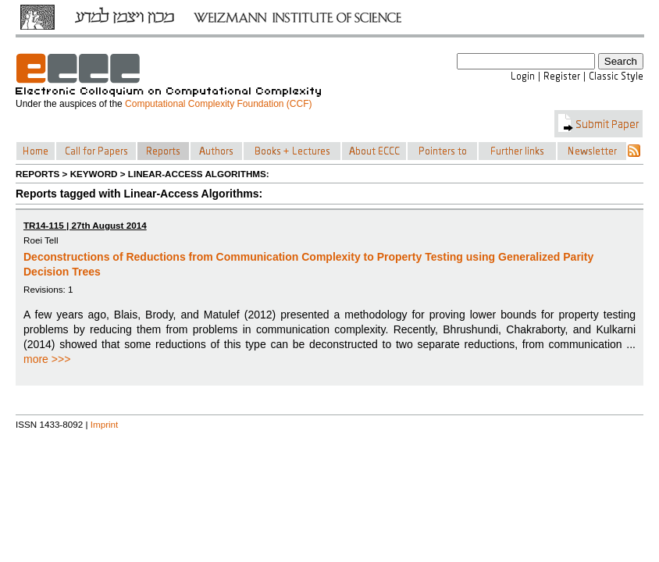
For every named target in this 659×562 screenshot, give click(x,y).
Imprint (105, 424)
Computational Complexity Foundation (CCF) (218, 103)
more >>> (46, 359)
